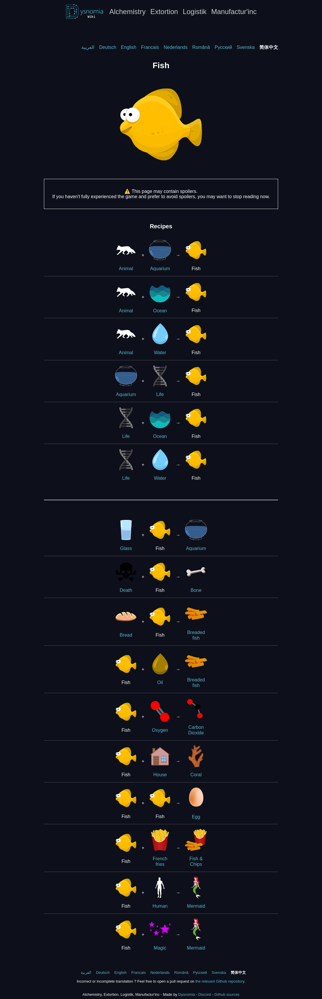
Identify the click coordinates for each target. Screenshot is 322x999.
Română (201, 47)
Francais (150, 47)
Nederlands (176, 47)
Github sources (226, 994)
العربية (87, 47)
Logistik (194, 12)
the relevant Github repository (219, 981)
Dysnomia (186, 994)
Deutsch (107, 47)
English (128, 47)
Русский (223, 47)
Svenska (246, 47)
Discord (204, 994)
